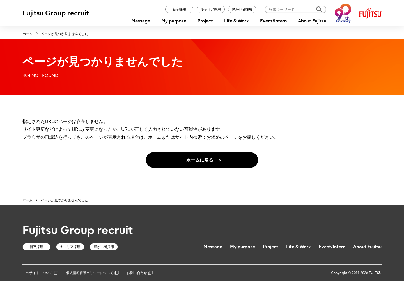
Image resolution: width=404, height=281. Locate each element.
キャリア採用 (211, 9)
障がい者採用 (242, 9)
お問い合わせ (140, 273)
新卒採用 (179, 9)
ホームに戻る (199, 160)
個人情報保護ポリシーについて (92, 273)
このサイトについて (40, 273)
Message (140, 21)
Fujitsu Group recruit (55, 13)
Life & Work (236, 21)
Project (205, 21)
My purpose (173, 21)
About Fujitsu (312, 21)
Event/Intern (273, 21)
